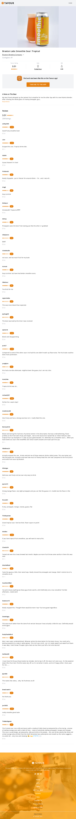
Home (70, 3)
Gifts (38, 783)
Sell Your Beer (38, 790)
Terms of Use (38, 807)
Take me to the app (38, 85)
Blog (38, 786)
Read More (5, 102)
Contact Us (38, 800)
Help (38, 797)
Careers (38, 793)
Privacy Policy (38, 804)
